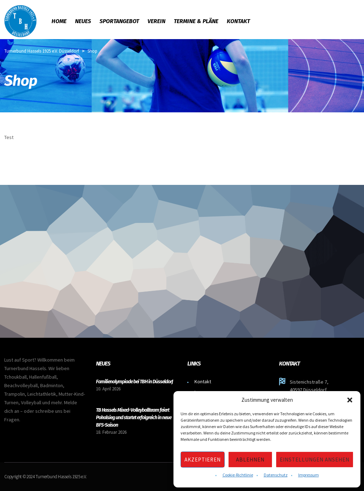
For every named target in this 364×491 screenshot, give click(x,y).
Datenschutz (276, 474)
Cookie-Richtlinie (238, 474)
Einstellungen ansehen (314, 459)
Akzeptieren (202, 459)
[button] (349, 400)
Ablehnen (250, 459)
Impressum (308, 474)
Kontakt (202, 381)
